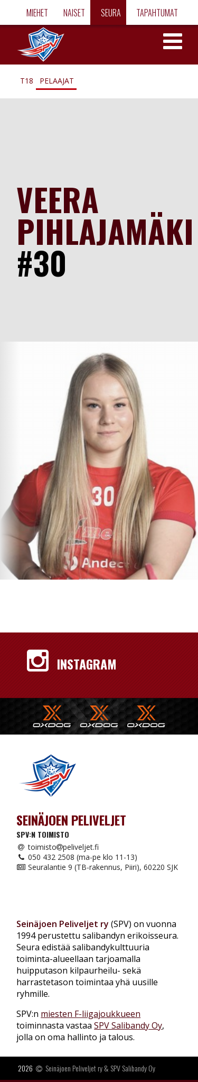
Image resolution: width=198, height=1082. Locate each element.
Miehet (36, 12)
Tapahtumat (156, 12)
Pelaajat (57, 81)
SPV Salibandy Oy (128, 1025)
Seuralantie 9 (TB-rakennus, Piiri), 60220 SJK (97, 867)
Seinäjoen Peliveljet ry (73, 1068)
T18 (26, 81)
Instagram (72, 663)
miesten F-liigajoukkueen (90, 1014)
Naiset (73, 12)
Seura (110, 12)
